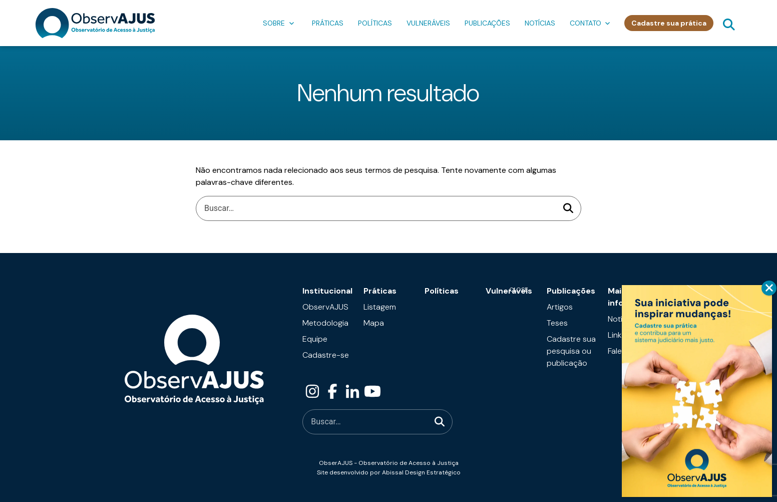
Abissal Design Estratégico (421, 472)
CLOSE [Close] (768, 288)
